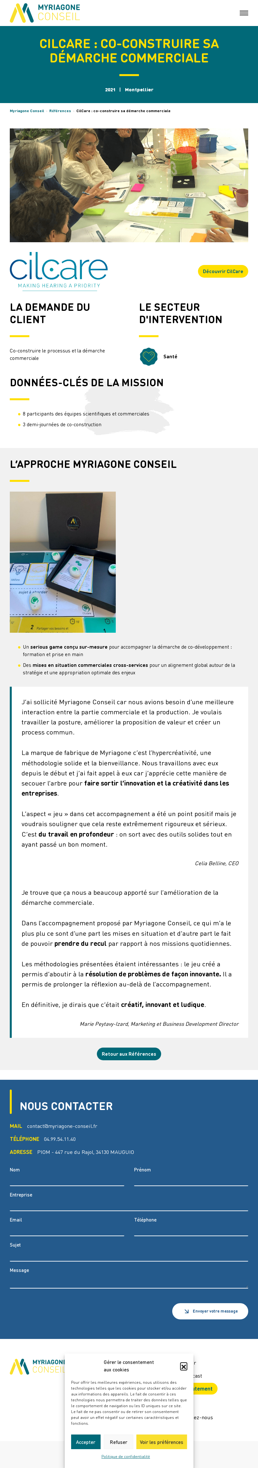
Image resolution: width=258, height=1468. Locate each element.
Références (60, 110)
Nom (15, 1170)
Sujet (15, 1245)
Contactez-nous (194, 1417)
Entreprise (21, 1195)
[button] (183, 1366)
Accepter (85, 1442)
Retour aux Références (129, 1054)
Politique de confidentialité (125, 1456)
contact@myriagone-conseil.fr (62, 1125)
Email (16, 1220)
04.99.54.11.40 (60, 1138)
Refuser (118, 1442)
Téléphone (145, 1220)
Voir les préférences (161, 1442)
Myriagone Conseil (27, 110)
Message (19, 1270)
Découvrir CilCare (223, 271)
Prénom (142, 1170)
